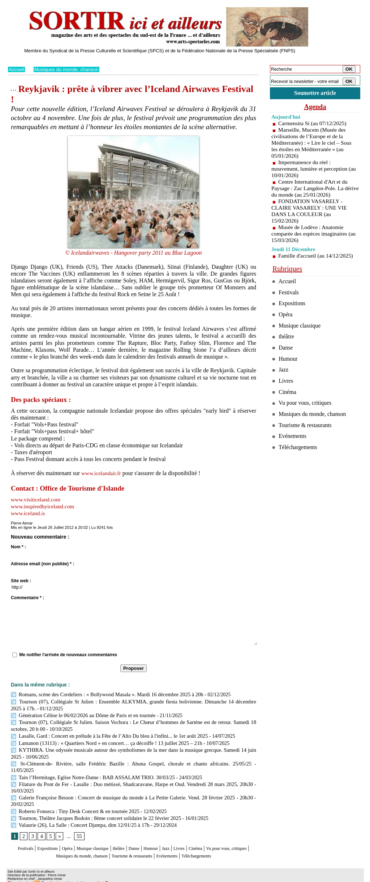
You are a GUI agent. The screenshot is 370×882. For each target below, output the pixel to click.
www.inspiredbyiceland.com (44, 506)
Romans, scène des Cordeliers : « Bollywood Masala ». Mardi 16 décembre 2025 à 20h (103, 694)
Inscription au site (77, 877)
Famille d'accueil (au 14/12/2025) (317, 257)
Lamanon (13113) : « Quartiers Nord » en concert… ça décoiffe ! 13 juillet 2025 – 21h (102, 740)
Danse (159, 836)
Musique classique (107, 836)
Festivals (22, 836)
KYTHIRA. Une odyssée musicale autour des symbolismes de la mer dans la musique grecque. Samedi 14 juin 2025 (133, 747)
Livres (215, 836)
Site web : (21, 580)
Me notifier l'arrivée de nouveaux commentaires (68, 654)
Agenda (315, 107)
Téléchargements (133, 850)
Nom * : (18, 546)
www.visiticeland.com (37, 499)
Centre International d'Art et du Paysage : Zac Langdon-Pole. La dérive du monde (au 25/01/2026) (310, 189)
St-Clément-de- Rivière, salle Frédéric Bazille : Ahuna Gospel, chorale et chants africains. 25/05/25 (115, 760)
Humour (180, 836)
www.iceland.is (29, 513)
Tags (100, 877)
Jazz (199, 836)
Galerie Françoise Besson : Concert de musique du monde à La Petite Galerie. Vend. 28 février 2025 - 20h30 (132, 786)
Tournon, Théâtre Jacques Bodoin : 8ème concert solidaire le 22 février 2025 (92, 806)
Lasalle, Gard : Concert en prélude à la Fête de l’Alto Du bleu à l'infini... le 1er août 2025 (105, 734)
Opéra (75, 836)
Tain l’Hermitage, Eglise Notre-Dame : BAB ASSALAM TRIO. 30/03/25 (89, 766)
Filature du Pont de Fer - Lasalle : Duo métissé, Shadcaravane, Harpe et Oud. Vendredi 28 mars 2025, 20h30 (132, 773)
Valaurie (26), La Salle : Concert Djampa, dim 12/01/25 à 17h (77, 813)
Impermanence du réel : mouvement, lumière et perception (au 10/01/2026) (310, 169)
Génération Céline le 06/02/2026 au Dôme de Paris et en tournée (80, 714)
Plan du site (18, 877)
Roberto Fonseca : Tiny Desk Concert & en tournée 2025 (72, 799)
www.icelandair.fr (101, 473)
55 (78, 824)
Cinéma (236, 836)
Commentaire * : (27, 597)
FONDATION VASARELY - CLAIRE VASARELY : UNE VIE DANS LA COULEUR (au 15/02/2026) (310, 212)
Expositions (50, 836)
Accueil (17, 69)
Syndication (49, 877)
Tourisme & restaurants (177, 843)
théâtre (141, 836)
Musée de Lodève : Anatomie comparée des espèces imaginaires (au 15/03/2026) (310, 234)
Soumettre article (315, 93)
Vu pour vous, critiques (304, 417)
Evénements (222, 843)
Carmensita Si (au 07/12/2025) (313, 124)
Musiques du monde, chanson (69, 69)
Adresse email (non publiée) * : (42, 563)
